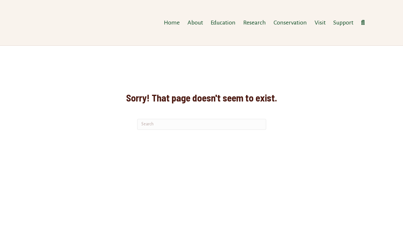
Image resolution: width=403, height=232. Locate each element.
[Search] (361, 22)
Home (172, 22)
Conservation (290, 22)
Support (343, 22)
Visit (320, 22)
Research (254, 22)
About (195, 22)
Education (223, 22)
